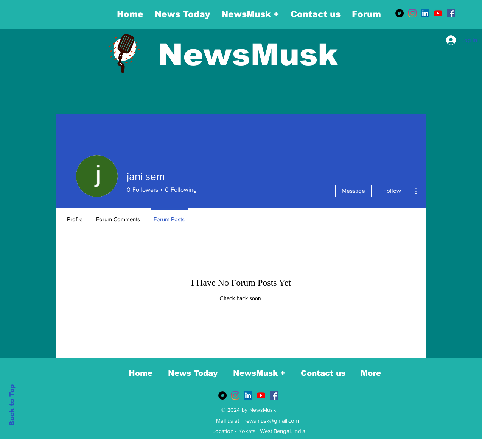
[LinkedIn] (425, 13)
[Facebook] (451, 13)
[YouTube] (438, 13)
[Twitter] (399, 13)
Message (353, 190)
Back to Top (12, 405)
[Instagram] (412, 13)
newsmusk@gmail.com (271, 420)
